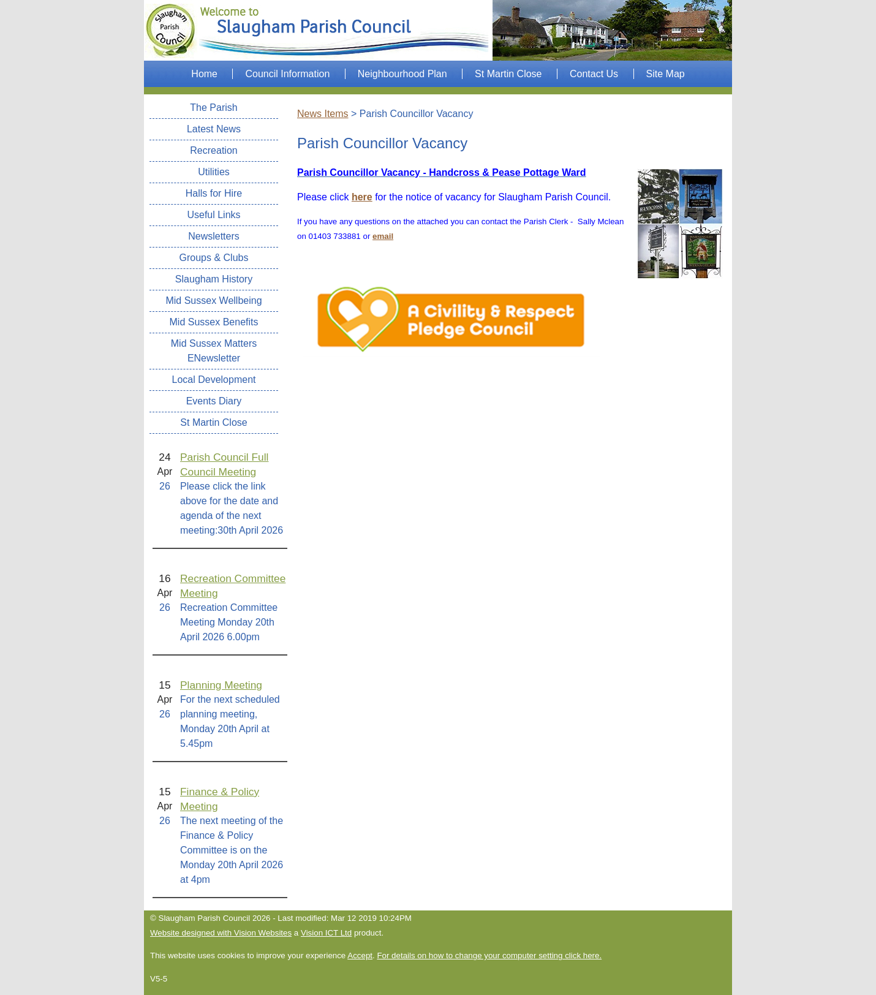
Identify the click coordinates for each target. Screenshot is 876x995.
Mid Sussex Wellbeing (213, 300)
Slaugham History (213, 279)
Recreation (213, 150)
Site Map (665, 74)
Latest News (214, 129)
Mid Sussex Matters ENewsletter (214, 350)
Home (204, 74)
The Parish (213, 107)
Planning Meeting (221, 685)
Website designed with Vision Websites (221, 932)
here (362, 197)
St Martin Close (508, 74)
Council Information (287, 74)
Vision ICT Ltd (326, 932)
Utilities (214, 172)
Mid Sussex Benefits (214, 322)
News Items (323, 113)
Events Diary (214, 401)
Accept (359, 955)
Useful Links (213, 215)
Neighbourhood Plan (402, 74)
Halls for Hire (214, 193)
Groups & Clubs (214, 257)
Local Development (214, 379)
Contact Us (594, 74)
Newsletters (214, 236)
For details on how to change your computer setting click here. (489, 955)
